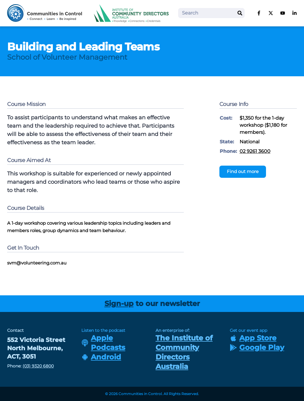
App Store (253, 338)
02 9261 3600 (255, 151)
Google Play (257, 347)
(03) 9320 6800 (38, 366)
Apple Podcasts (103, 343)
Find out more (243, 171)
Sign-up (119, 303)
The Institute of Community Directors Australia (184, 352)
